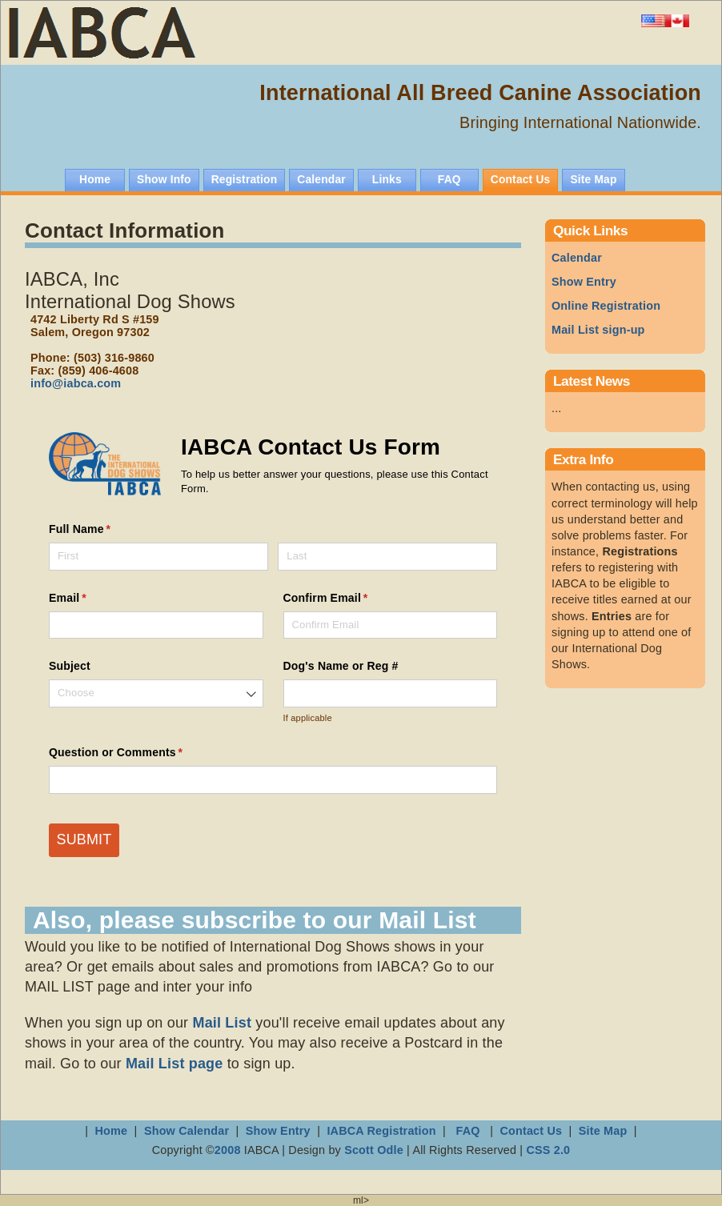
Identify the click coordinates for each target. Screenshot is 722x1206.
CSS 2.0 (548, 1150)
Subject (69, 665)
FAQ (467, 1130)
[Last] (387, 557)
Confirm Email (349, 599)
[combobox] (156, 693)
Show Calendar (188, 1130)
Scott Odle (375, 1150)
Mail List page (174, 1064)
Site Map (603, 1130)
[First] (158, 557)
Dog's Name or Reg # (341, 665)
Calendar (577, 257)
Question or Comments (139, 753)
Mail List (221, 1023)
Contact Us (530, 1130)
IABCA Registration (381, 1130)
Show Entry (584, 281)
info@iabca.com (75, 383)
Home (111, 1130)
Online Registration (606, 305)
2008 (228, 1150)
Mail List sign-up (598, 329)
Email (91, 599)
